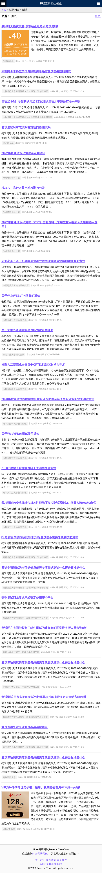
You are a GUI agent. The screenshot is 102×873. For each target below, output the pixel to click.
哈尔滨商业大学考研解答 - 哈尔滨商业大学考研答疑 (27, 117)
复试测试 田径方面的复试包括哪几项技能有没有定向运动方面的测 (43, 696)
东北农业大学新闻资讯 (13, 354)
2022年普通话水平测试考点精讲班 (23, 153)
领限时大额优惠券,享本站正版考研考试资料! (29, 26)
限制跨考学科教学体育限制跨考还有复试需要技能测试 (36, 71)
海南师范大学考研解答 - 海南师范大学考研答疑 (25, 717)
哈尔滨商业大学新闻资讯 (14, 320)
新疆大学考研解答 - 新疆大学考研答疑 (21, 652)
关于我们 (40, 860)
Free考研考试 (40, 853)
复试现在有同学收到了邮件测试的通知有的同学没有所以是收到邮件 (44, 627)
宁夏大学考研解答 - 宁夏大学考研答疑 (21, 687)
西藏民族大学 (9, 777)
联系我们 (51, 860)
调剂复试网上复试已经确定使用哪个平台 (27, 597)
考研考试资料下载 (11, 177)
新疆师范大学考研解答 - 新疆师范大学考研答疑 (25, 557)
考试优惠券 (8, 61)
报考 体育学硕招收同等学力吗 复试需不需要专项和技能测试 (39, 537)
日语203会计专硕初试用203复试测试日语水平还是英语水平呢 (40, 101)
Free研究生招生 (51, 3)
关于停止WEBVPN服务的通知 (20, 295)
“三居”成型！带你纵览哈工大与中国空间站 (28, 468)
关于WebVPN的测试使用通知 (20, 433)
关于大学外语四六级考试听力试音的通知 (27, 330)
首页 (3, 9)
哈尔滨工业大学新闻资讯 (14, 492)
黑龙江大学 (8, 143)
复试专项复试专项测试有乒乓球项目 (24, 727)
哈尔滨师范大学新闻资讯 (14, 458)
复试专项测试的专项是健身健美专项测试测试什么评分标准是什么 (43, 567)
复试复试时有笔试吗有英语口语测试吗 (25, 127)
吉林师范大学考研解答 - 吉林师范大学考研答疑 (25, 91)
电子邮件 (62, 860)
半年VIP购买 (9, 829)
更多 (98, 16)
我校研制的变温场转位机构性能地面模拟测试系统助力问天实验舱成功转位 (49, 502)
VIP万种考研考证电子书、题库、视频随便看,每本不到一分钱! (40, 787)
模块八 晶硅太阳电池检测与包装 (23, 187)
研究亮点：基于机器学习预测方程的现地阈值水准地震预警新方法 (43, 261)
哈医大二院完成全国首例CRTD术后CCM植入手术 (33, 364)
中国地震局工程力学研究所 (16, 285)
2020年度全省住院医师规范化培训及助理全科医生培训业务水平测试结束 (47, 399)
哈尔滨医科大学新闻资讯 (14, 389)
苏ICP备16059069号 (51, 864)
